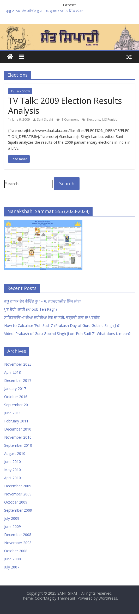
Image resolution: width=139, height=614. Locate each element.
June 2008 (12, 558)
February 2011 (16, 420)
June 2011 (12, 412)
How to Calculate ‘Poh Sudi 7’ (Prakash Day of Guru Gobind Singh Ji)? (61, 325)
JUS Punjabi (110, 119)
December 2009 (17, 485)
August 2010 (14, 453)
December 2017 (17, 380)
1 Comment (68, 119)
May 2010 (12, 469)
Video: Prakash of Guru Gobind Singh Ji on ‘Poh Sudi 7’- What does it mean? (67, 333)
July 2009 (11, 518)
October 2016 (15, 396)
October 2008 (15, 550)
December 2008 (17, 534)
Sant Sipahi (45, 119)
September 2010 (18, 445)
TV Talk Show (20, 91)
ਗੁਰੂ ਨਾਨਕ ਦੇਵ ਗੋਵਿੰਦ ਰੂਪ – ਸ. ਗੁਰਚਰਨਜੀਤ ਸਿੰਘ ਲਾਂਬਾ (44, 10)
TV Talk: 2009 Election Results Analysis (65, 105)
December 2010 (17, 429)
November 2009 (18, 494)
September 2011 (18, 404)
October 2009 (15, 502)
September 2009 (18, 510)
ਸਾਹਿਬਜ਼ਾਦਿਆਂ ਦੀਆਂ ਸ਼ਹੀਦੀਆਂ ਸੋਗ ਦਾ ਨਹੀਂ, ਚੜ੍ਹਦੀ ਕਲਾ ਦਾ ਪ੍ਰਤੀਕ (52, 317)
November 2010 (18, 437)
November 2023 (18, 364)
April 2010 (12, 477)
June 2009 (12, 526)
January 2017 (15, 388)
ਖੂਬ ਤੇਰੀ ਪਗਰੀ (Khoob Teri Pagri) (30, 309)
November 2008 (18, 542)
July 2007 (11, 567)
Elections (93, 119)
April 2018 (12, 372)
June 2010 (12, 461)
